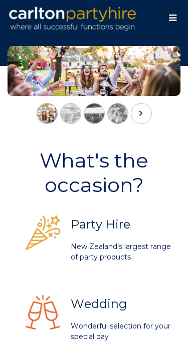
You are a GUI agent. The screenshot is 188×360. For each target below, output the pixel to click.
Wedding (99, 303)
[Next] (167, 87)
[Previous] (21, 87)
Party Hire (100, 224)
